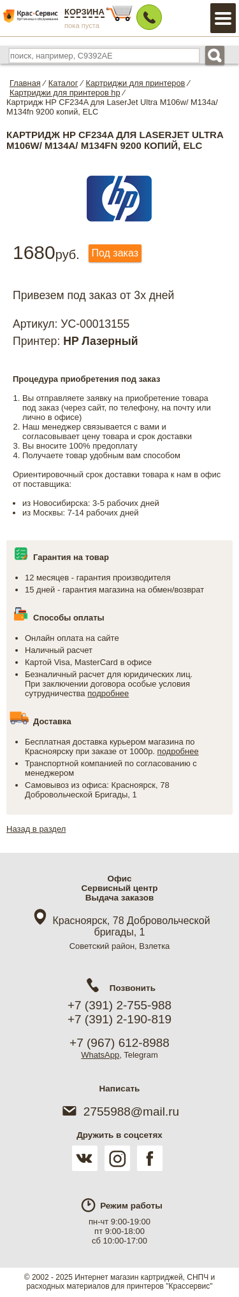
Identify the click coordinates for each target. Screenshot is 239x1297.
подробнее (108, 693)
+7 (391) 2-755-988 (119, 1005)
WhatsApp (100, 1055)
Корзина (84, 12)
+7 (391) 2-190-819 (119, 1019)
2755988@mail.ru (119, 1111)
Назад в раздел (36, 829)
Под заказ (115, 253)
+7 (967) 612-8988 (119, 1042)
